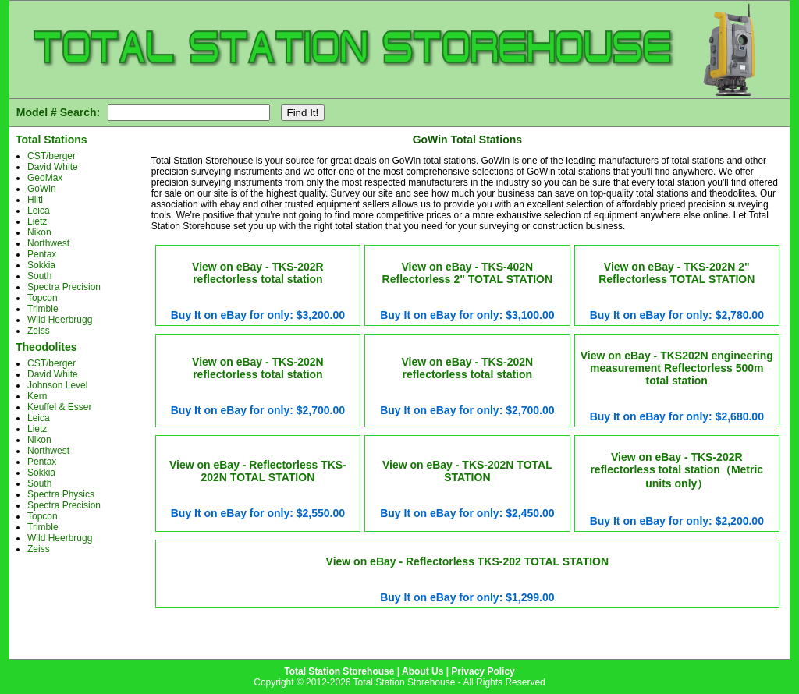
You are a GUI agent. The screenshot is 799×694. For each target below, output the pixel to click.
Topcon (42, 297)
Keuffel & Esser (59, 407)
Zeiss (38, 330)
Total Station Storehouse (339, 671)
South (39, 276)
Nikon (39, 232)
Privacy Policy (482, 671)
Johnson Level (57, 385)
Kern (37, 396)
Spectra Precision (64, 286)
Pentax (41, 254)
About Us (422, 671)
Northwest (48, 243)
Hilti (35, 199)
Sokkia (41, 265)
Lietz (37, 221)
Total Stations (51, 139)
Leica (38, 210)
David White (52, 166)
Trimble (43, 308)
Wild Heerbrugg (59, 319)
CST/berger (51, 155)
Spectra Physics (60, 494)
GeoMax (44, 177)
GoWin (41, 188)
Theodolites (46, 347)
